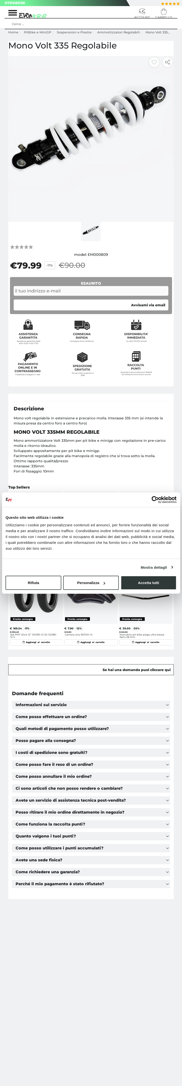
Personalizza (91, 583)
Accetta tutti (148, 583)
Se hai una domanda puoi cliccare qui (137, 668)
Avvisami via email (148, 305)
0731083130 (15, 3)
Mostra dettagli (154, 567)
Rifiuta (33, 583)
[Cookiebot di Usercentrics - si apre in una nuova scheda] (155, 499)
